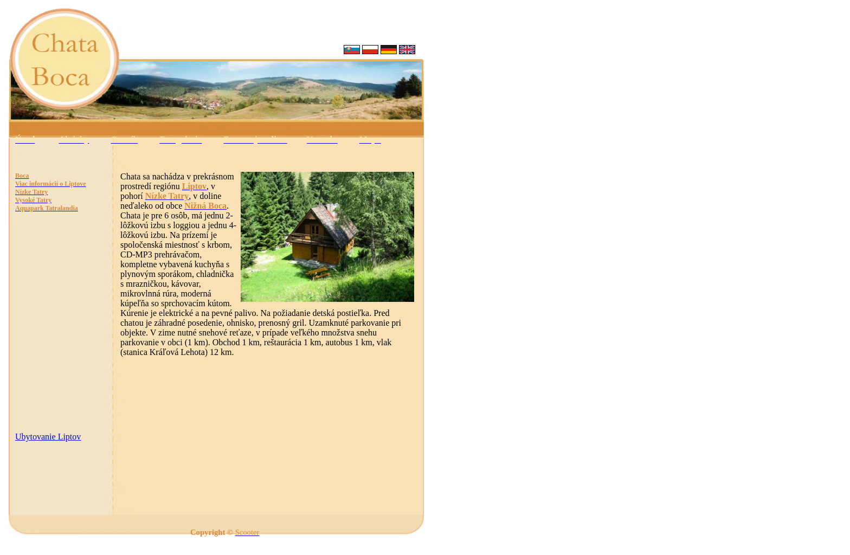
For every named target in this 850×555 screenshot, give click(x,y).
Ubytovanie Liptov (48, 436)
